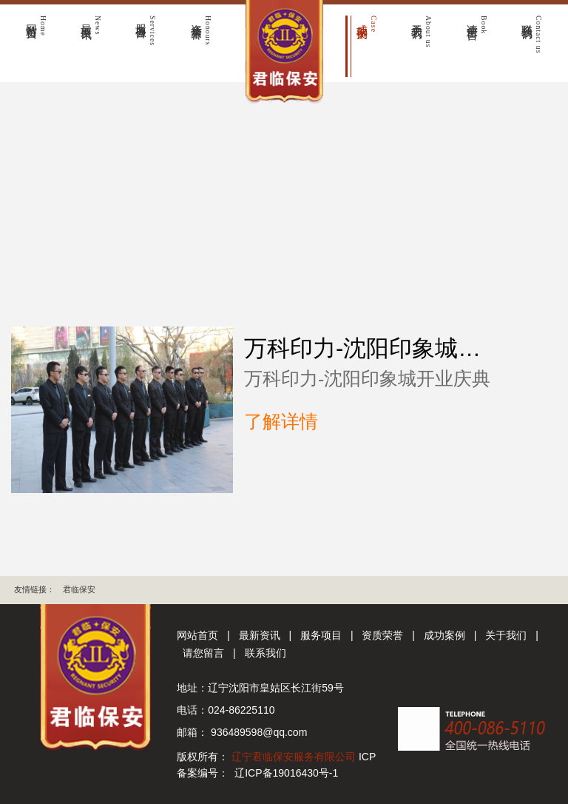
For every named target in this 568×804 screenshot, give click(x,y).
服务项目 (321, 635)
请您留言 (203, 653)
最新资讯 (259, 635)
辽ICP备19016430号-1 (286, 773)
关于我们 (506, 635)
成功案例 (444, 635)
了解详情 (281, 422)
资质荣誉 (382, 635)
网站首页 (197, 635)
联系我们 (265, 653)
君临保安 (79, 589)
